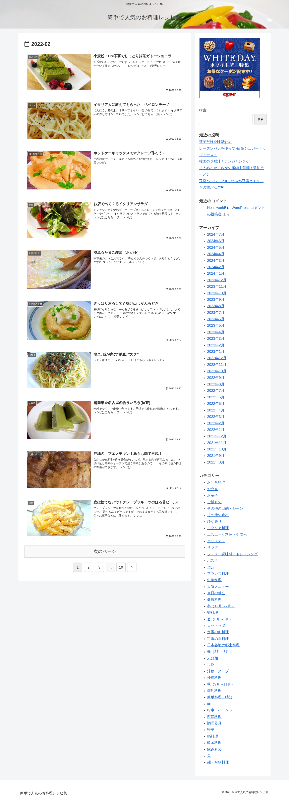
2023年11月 (216, 286)
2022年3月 (215, 417)
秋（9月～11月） (221, 684)
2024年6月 (215, 241)
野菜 (210, 730)
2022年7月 (215, 391)
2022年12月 (216, 358)
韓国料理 (214, 743)
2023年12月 (216, 280)
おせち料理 (216, 482)
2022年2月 (215, 423)
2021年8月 (215, 462)
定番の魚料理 (218, 639)
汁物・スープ (218, 671)
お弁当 (212, 489)
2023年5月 (215, 325)
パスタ (212, 561)
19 (121, 567)
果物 (210, 665)
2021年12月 (216, 436)
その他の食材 (218, 515)
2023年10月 (216, 293)
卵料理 (212, 613)
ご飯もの (214, 502)
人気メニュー (218, 587)
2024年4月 (215, 254)
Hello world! (216, 208)
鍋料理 (212, 736)
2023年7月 (215, 313)
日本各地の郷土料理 (223, 645)
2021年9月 (215, 456)
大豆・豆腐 (216, 626)
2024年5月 (215, 248)
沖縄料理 (214, 678)
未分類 (212, 658)
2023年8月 (215, 306)
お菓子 (212, 495)
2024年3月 (215, 261)
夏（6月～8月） (220, 619)
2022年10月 (216, 371)
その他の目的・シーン (225, 508)
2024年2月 (215, 267)
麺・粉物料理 (218, 762)
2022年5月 (215, 404)
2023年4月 (215, 332)
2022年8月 (215, 384)
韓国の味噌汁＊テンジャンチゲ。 (226, 161)
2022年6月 (215, 397)
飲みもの (214, 749)
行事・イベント (219, 710)
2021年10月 (216, 449)
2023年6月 (215, 319)
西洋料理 (214, 717)
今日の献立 (216, 593)
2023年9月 (215, 300)
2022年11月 (216, 365)
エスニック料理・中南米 (227, 535)
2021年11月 (216, 443)
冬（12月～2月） (221, 606)
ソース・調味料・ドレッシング (232, 554)
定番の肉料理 (218, 632)
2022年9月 (215, 378)
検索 (202, 110)
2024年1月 (215, 273)
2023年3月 (215, 339)
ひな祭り (214, 522)
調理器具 (214, 723)
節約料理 (214, 691)
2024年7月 (215, 234)
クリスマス (216, 541)
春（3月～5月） (220, 652)
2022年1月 (215, 430)
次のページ (105, 551)
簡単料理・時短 (219, 697)
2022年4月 (215, 410)
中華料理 (214, 580)
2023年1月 (215, 352)
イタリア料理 (218, 528)
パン (210, 567)
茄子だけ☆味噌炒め (215, 142)
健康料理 (214, 599)
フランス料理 (218, 574)
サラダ (212, 547)
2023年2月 (215, 345)
